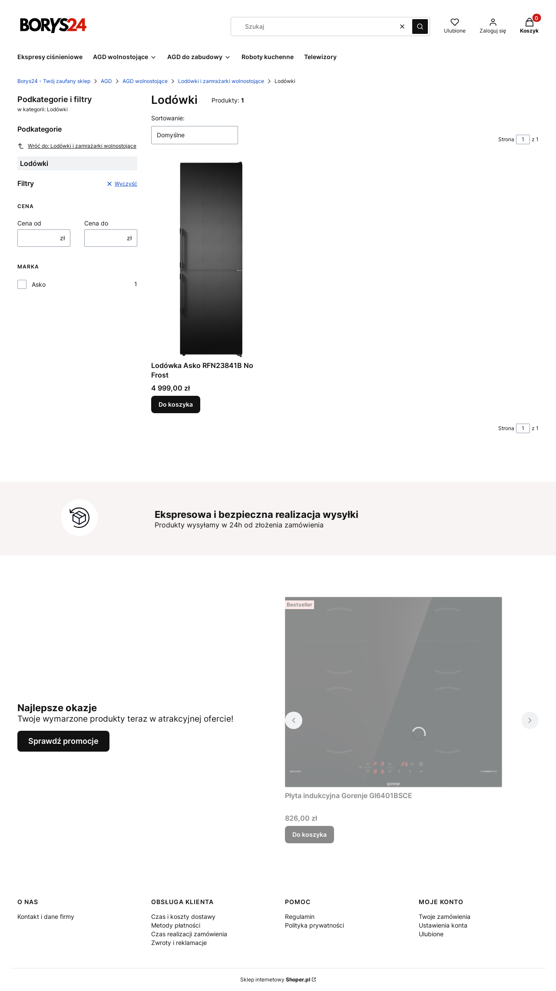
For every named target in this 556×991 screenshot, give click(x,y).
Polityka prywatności (314, 925)
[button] (420, 26)
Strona (506, 139)
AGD (106, 81)
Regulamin (299, 916)
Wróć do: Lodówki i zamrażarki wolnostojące (76, 146)
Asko (39, 284)
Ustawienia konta (443, 925)
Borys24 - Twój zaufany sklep (53, 81)
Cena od (29, 223)
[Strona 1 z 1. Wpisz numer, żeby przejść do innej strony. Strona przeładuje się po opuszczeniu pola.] (523, 139)
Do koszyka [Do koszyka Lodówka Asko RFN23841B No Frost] (176, 404)
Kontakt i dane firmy (45, 916)
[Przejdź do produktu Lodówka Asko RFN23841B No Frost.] (211, 259)
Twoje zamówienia (444, 916)
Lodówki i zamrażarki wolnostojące (221, 81)
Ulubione (431, 934)
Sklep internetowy (275, 979)
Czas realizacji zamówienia (189, 934)
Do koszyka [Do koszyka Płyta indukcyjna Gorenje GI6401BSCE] (309, 834)
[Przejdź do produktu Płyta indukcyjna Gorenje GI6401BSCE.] (393, 692)
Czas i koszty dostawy (183, 916)
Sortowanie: (168, 118)
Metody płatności (175, 925)
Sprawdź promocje (63, 741)
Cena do (96, 223)
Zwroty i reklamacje (179, 942)
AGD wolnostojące (145, 81)
